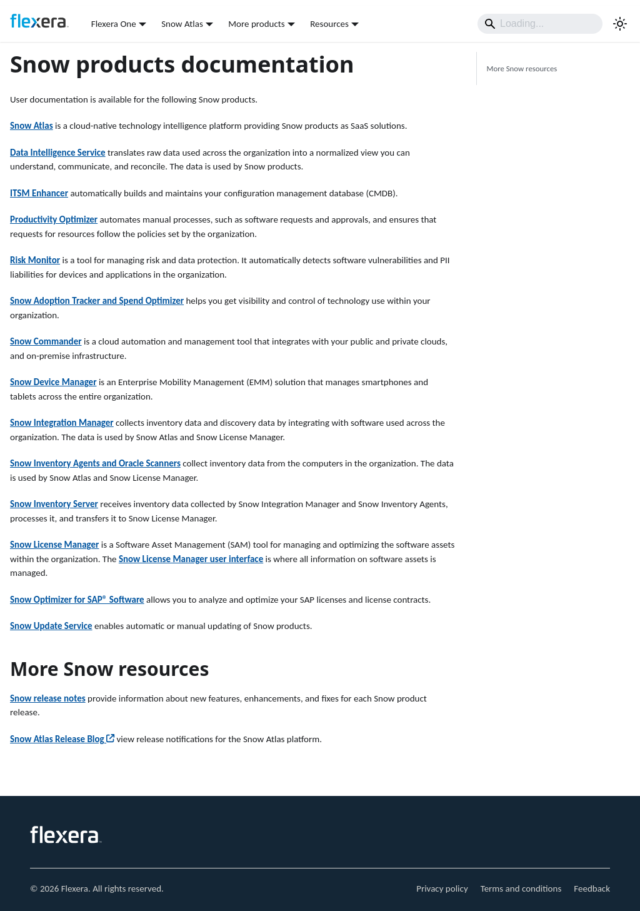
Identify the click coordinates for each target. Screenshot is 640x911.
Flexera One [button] (113, 23)
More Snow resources (522, 68)
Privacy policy (442, 888)
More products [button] (256, 23)
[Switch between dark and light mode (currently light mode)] (620, 24)
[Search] (540, 24)
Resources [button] (329, 23)
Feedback (592, 888)
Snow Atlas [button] (182, 23)
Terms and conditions (521, 888)
